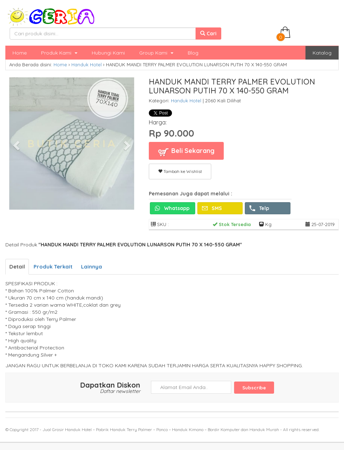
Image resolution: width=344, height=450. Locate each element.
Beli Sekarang (186, 152)
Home (19, 53)
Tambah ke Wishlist (180, 171)
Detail (17, 266)
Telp (259, 208)
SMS (212, 208)
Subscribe (254, 387)
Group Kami (156, 53)
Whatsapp (172, 208)
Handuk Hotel (86, 64)
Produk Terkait (53, 266)
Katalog (322, 53)
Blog (193, 53)
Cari (208, 33)
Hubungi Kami (108, 53)
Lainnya (91, 266)
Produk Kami (59, 53)
